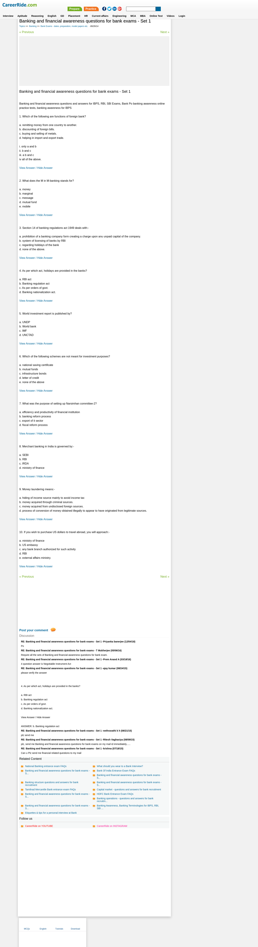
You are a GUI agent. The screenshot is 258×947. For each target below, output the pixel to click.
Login (182, 11)
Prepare (169, 4)
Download (228, 26)
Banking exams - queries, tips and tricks (195, 93)
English (52, 11)
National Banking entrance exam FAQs (45, 766)
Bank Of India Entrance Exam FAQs (116, 770)
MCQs (180, 26)
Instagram (166, 924)
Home (86, 924)
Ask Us (141, 924)
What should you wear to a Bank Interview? (120, 766)
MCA (133, 11)
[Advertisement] (94, 61)
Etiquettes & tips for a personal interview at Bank (51, 812)
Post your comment (33, 630)
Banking (33, 26)
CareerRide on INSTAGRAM (112, 826)
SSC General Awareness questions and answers (199, 87)
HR (86, 11)
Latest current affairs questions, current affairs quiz (201, 111)
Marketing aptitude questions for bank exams (198, 99)
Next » (164, 32)
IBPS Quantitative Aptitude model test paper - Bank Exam (204, 117)
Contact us (111, 924)
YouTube (153, 924)
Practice (185, 4)
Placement (74, 11)
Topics (22, 26)
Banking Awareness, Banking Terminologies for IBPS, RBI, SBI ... (128, 807)
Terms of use (127, 924)
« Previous (26, 32)
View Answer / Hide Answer (35, 167)
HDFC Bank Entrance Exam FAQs (115, 794)
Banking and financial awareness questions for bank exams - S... (57, 772)
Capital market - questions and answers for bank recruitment (129, 789)
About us (98, 924)
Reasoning (37, 11)
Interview (8, 11)
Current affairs (100, 11)
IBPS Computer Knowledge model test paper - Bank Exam (205, 105)
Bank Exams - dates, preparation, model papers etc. (64, 26)
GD (62, 11)
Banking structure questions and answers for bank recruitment (51, 783)
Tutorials (212, 26)
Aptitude (22, 11)
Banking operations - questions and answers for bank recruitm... (125, 800)
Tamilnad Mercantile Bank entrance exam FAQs (50, 789)
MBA (143, 11)
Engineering (119, 11)
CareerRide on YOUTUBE (39, 826)
